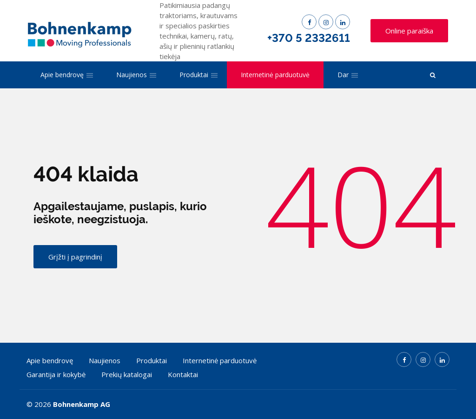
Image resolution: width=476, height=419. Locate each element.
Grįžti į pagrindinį (75, 256)
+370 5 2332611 (308, 38)
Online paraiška (409, 30)
